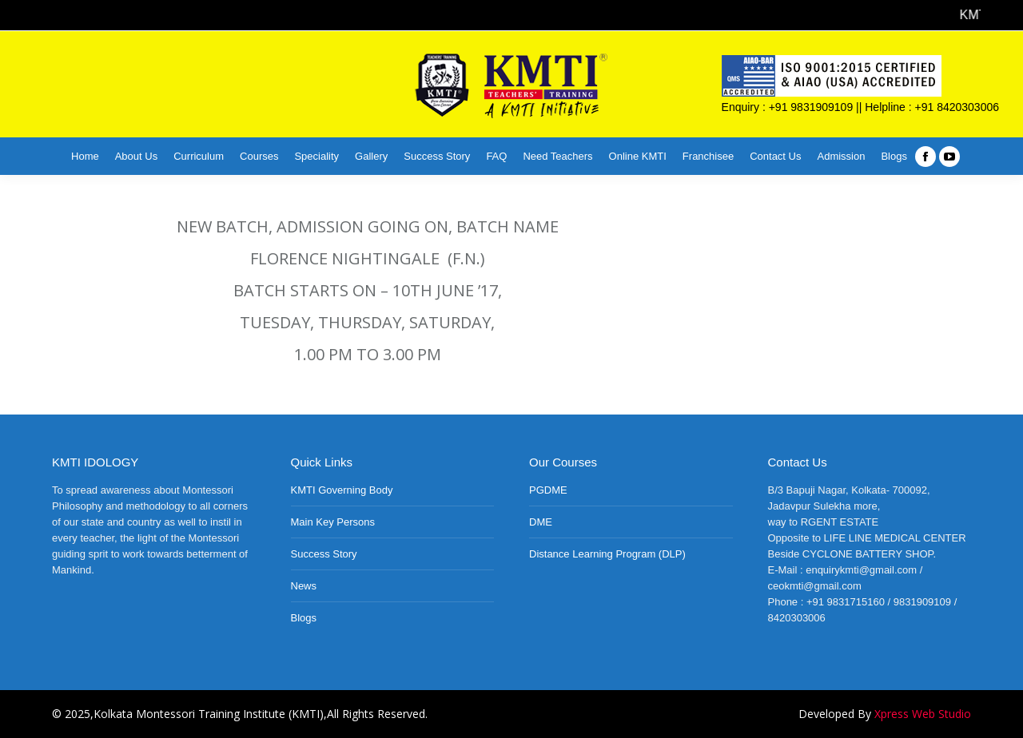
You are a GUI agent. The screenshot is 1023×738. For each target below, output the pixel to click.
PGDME (548, 490)
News (304, 586)
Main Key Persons (333, 522)
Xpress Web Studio (922, 713)
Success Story (324, 554)
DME (540, 522)
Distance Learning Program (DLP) (607, 554)
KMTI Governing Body (342, 490)
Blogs (304, 618)
